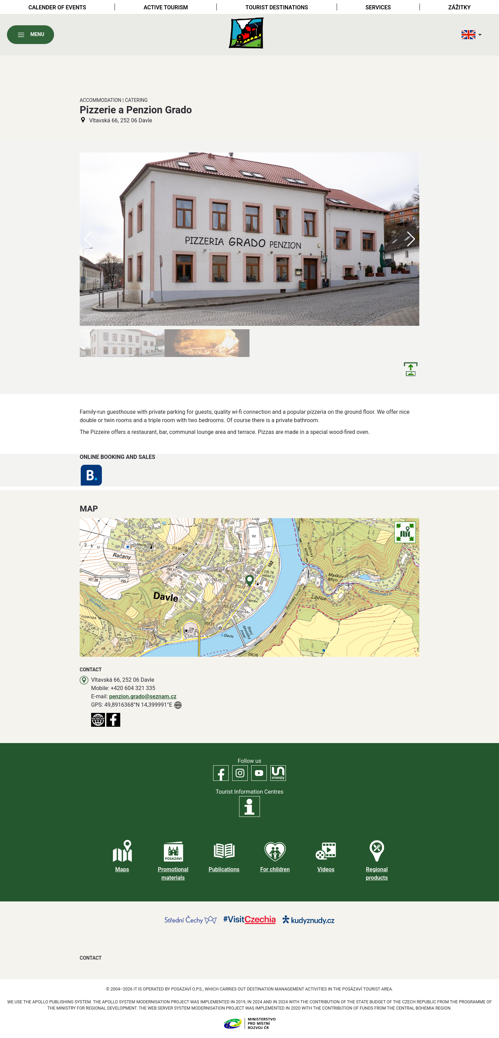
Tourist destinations (276, 7)
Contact (91, 958)
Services (378, 7)
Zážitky (459, 7)
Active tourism (165, 7)
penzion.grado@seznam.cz (142, 696)
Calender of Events (57, 7)
